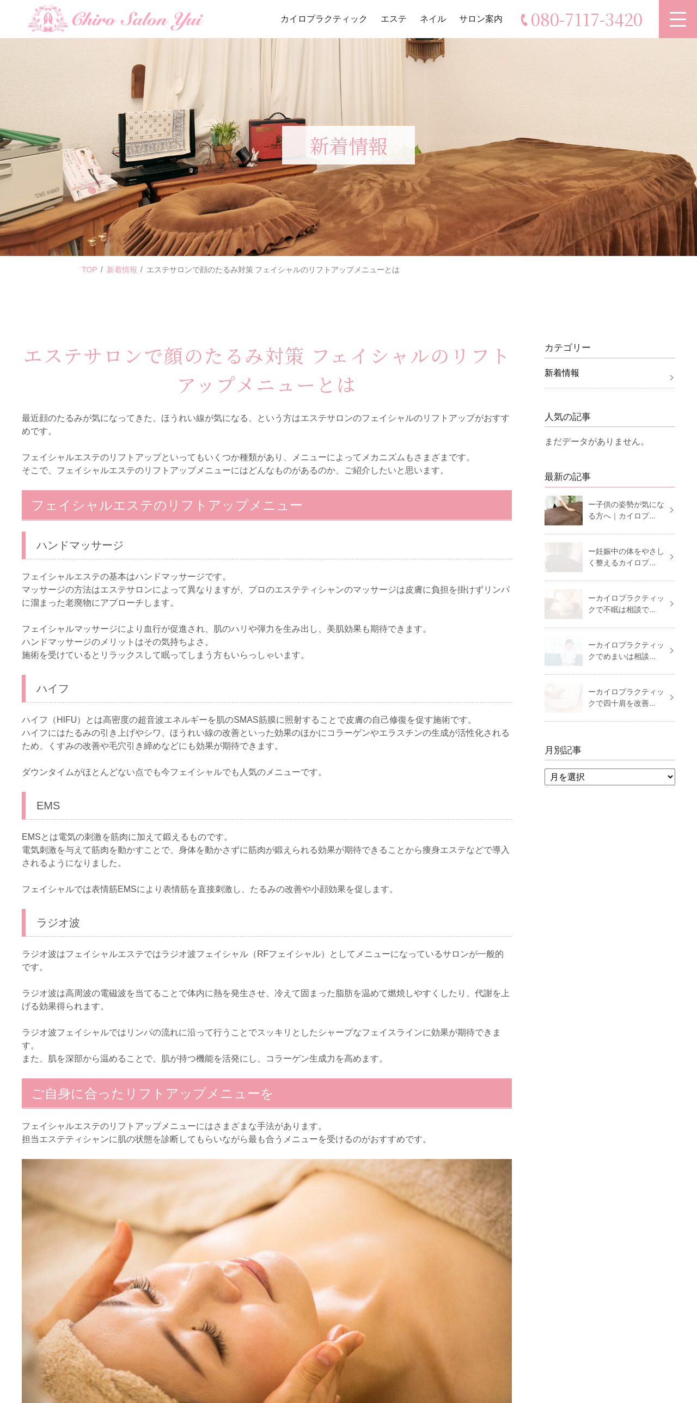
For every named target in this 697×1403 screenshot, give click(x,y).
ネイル (433, 18)
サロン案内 (481, 18)
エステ (394, 18)
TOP (89, 269)
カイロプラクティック (324, 18)
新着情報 (122, 269)
